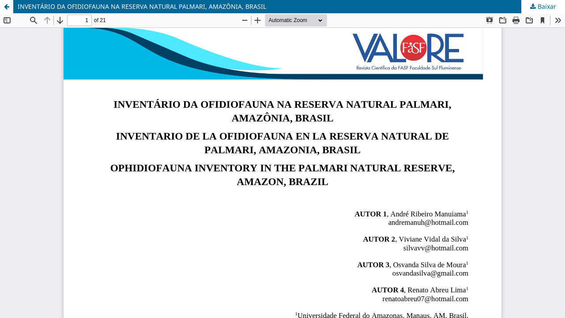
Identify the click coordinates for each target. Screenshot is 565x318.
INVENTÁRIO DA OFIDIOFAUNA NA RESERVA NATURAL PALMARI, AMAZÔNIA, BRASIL (142, 6)
